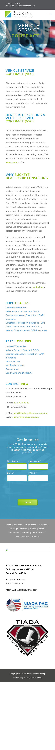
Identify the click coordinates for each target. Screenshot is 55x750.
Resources (14, 532)
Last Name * (34, 461)
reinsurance (11, 162)
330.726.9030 (21, 402)
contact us (38, 287)
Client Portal (38, 532)
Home (8, 524)
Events (33, 528)
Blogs (42, 528)
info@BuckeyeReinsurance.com (31, 413)
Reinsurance (30, 524)
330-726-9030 (14, 3)
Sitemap (35, 536)
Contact (25, 532)
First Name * (13, 461)
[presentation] (28, 488)
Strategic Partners (18, 528)
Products (43, 524)
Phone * (32, 472)
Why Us (18, 524)
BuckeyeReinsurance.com (25, 417)
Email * (10, 472)
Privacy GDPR (22, 536)
